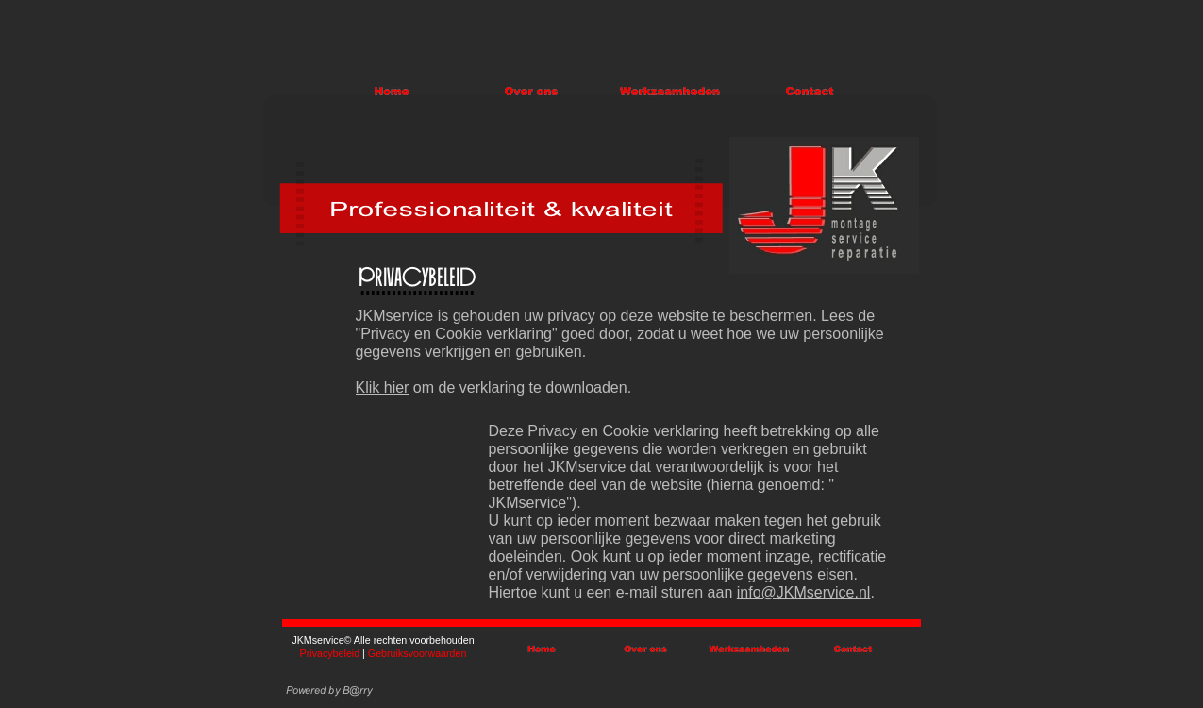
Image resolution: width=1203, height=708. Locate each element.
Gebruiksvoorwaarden (417, 653)
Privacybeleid (331, 653)
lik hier (387, 387)
